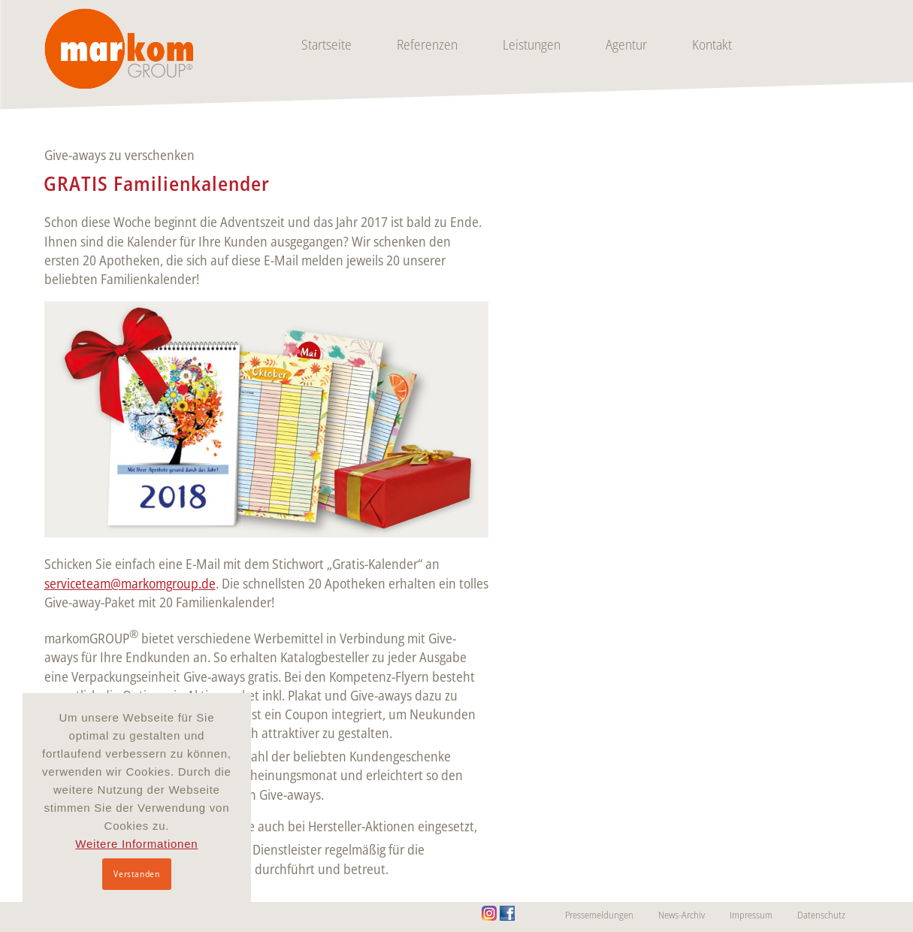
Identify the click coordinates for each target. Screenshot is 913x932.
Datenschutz (821, 914)
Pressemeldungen (599, 914)
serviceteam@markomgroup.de (130, 583)
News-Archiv (681, 914)
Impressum (751, 914)
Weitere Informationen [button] (136, 843)
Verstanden (136, 873)
